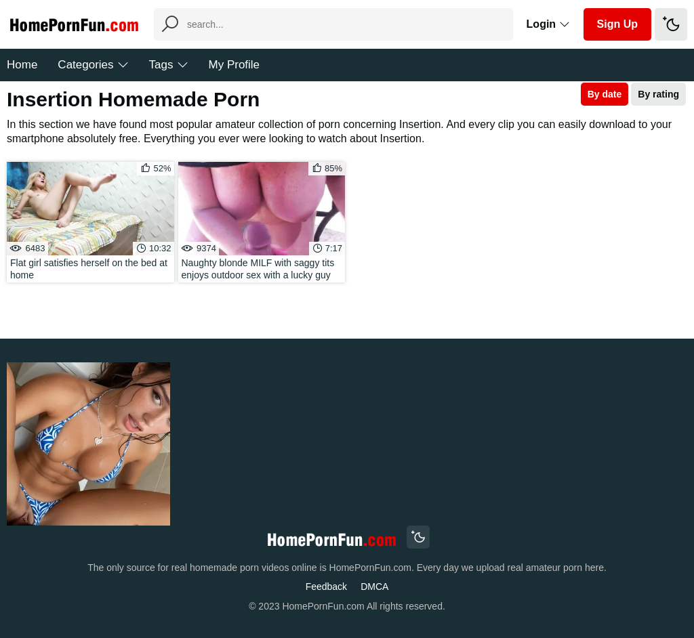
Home (22, 64)
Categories (93, 64)
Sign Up (617, 24)
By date (605, 94)
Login (548, 24)
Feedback (326, 586)
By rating (658, 94)
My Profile (234, 64)
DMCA (374, 586)
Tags (168, 64)
